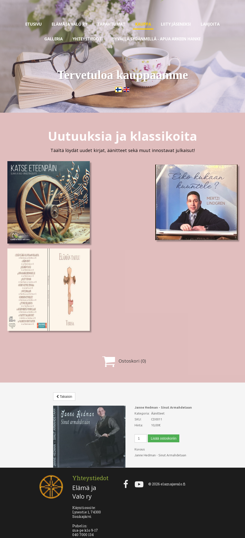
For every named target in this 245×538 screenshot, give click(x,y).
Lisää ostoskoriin (163, 438)
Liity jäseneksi (176, 24)
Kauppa (143, 24)
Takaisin (64, 397)
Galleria (53, 39)
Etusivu (33, 24)
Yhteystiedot (87, 39)
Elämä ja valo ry (69, 24)
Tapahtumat (111, 24)
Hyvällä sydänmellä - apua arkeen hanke (156, 39)
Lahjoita (210, 24)
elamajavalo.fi (173, 473)
